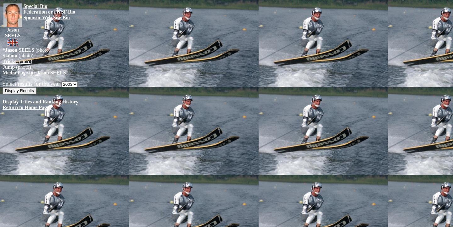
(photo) (26, 50)
